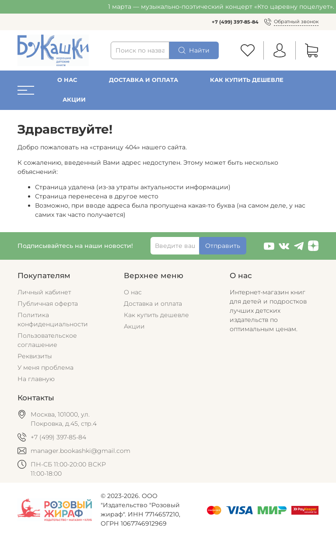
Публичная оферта (48, 303)
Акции (74, 99)
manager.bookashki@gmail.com (80, 451)
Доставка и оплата (143, 80)
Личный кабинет (44, 292)
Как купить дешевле (247, 80)
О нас (67, 80)
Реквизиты (35, 356)
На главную (36, 379)
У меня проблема (46, 367)
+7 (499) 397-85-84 (235, 22)
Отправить (222, 246)
